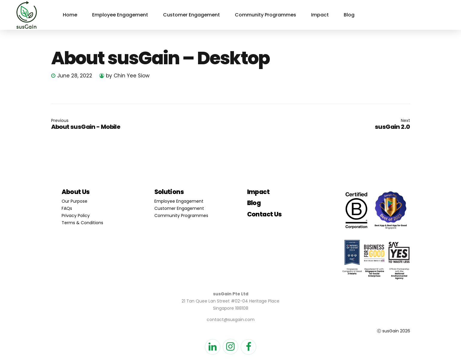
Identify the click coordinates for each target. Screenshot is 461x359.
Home (70, 14)
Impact (320, 14)
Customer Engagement (191, 14)
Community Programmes (265, 14)
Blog (349, 14)
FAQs (67, 208)
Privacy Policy (76, 216)
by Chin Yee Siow (128, 75)
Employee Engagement (120, 14)
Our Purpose (74, 201)
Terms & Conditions (82, 223)
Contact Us (264, 214)
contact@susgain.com (231, 320)
